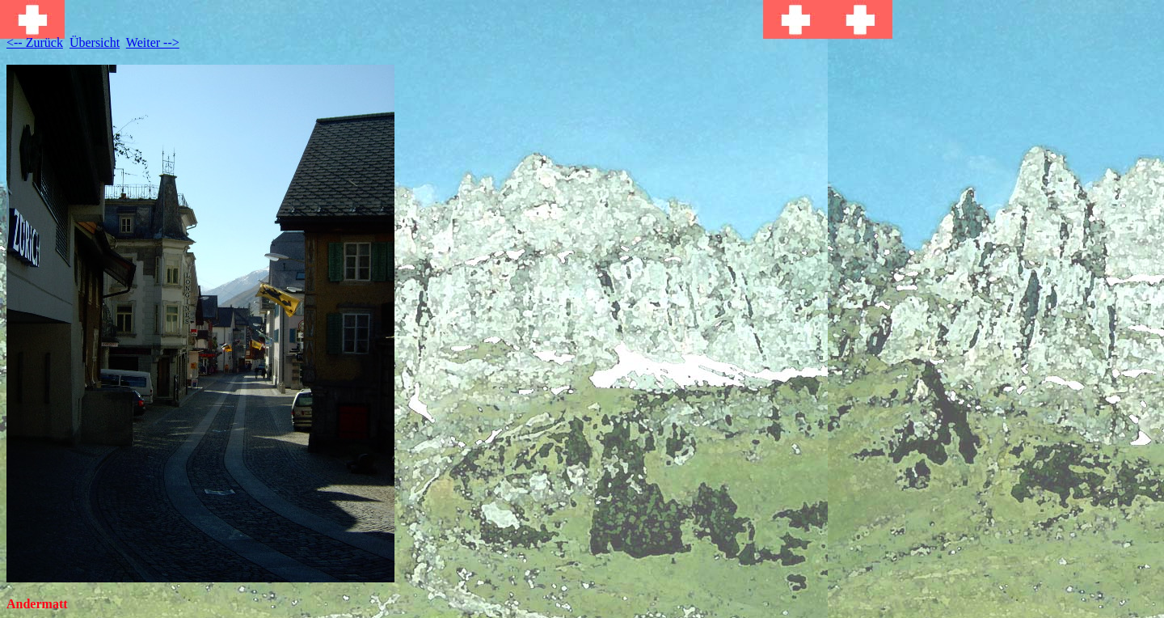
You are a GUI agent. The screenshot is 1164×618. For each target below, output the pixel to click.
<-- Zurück (34, 42)
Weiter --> (152, 42)
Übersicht (95, 42)
